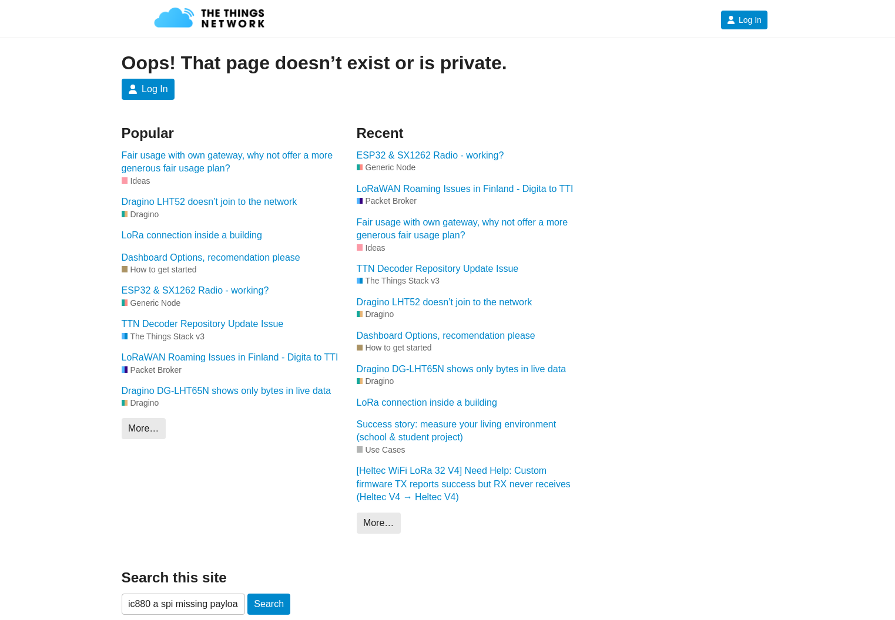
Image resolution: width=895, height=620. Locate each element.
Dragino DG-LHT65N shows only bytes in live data (226, 391)
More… (143, 428)
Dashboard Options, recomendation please (211, 257)
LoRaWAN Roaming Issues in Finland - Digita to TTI (230, 357)
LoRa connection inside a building (192, 235)
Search (269, 604)
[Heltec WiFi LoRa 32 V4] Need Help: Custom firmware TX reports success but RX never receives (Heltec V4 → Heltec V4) (464, 484)
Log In (744, 20)
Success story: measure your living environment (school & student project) (457, 430)
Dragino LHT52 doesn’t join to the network (209, 202)
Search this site (174, 577)
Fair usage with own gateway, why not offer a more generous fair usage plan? (227, 161)
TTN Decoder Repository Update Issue (203, 324)
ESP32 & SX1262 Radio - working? (195, 290)
